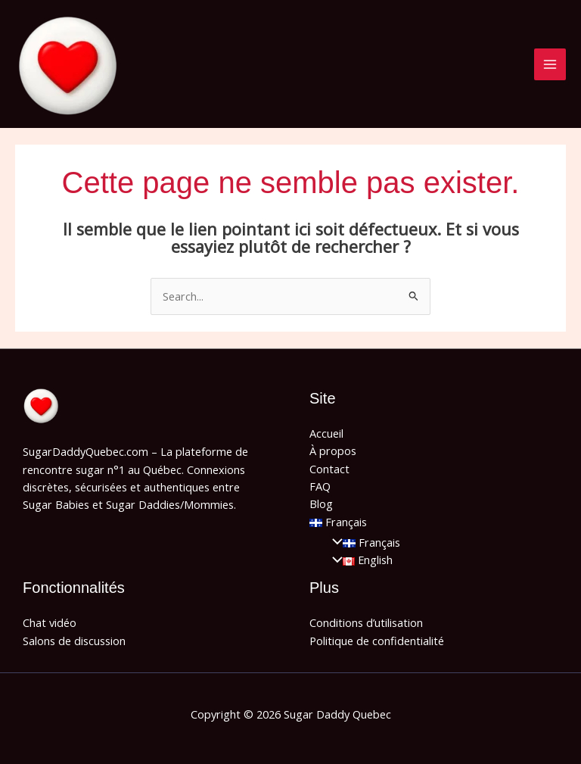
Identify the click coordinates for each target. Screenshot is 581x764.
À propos (332, 450)
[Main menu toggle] (550, 64)
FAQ (320, 486)
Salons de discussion (74, 640)
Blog (321, 503)
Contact (329, 468)
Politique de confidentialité (376, 640)
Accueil (326, 433)
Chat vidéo (49, 622)
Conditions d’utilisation (366, 622)
